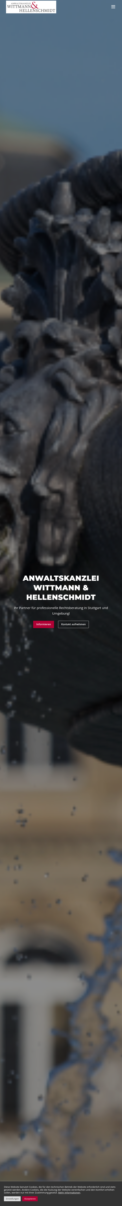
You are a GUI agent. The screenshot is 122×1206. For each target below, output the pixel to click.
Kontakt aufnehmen (73, 624)
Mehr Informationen (69, 1192)
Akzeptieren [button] (30, 1198)
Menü (113, 6)
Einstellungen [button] (12, 1198)
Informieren (43, 624)
